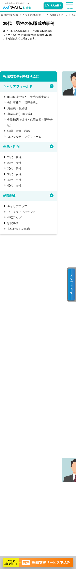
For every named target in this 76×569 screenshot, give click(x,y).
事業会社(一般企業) (19, 114)
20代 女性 (14, 163)
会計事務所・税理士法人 (23, 102)
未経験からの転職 (18, 228)
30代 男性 (14, 168)
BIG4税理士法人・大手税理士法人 (28, 97)
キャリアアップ (17, 206)
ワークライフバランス (21, 211)
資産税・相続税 (17, 108)
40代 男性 (14, 180)
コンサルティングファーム (24, 136)
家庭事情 (13, 223)
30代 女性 (14, 174)
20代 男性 (14, 157)
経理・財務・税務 (18, 131)
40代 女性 (14, 185)
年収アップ (14, 217)
